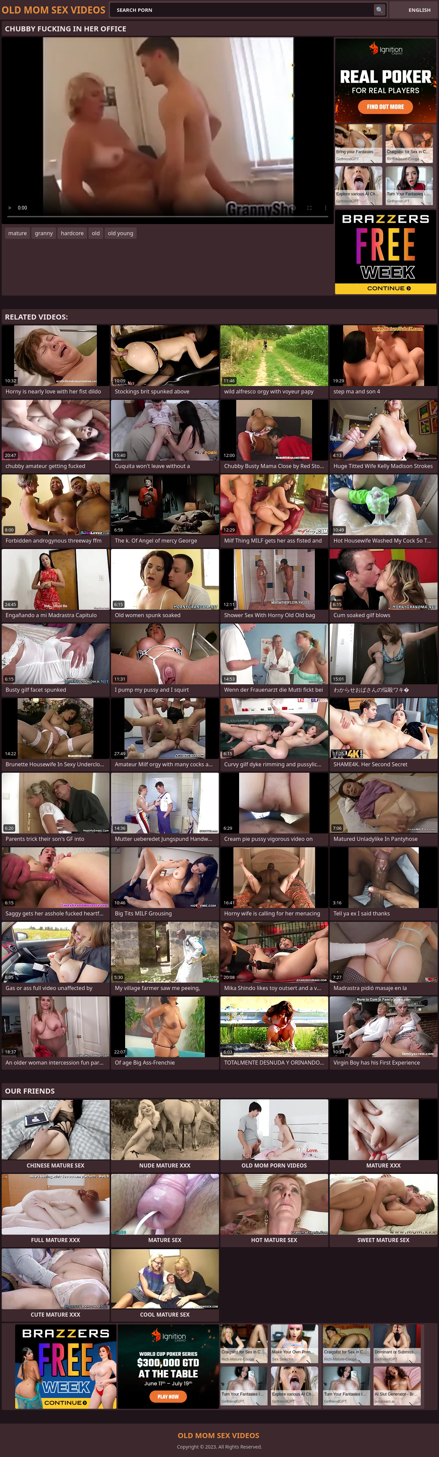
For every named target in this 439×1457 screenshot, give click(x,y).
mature (17, 233)
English (420, 9)
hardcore (72, 233)
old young (120, 233)
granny (44, 233)
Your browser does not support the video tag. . (168, 130)
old (96, 233)
